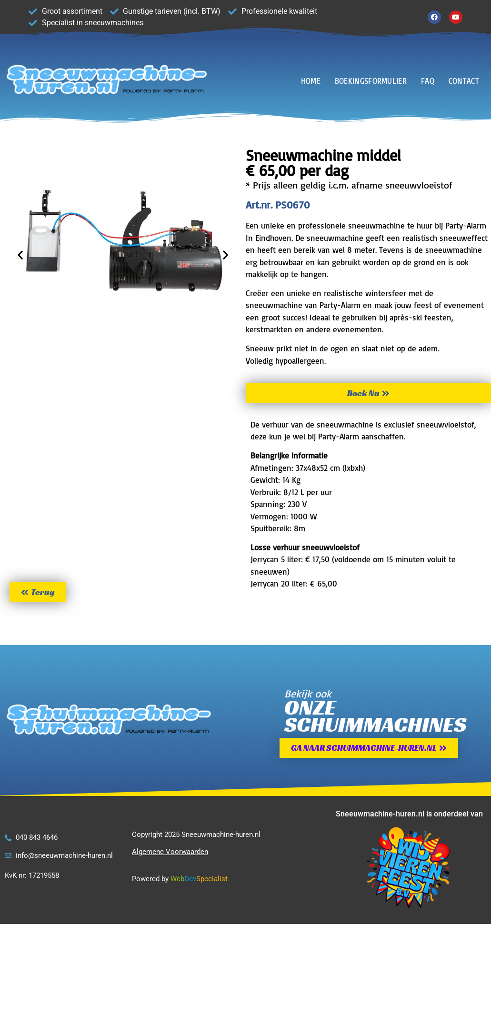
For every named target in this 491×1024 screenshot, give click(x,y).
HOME (311, 81)
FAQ (427, 81)
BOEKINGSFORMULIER (371, 81)
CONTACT (464, 81)
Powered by (150, 879)
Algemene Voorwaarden (170, 851)
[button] (20, 254)
